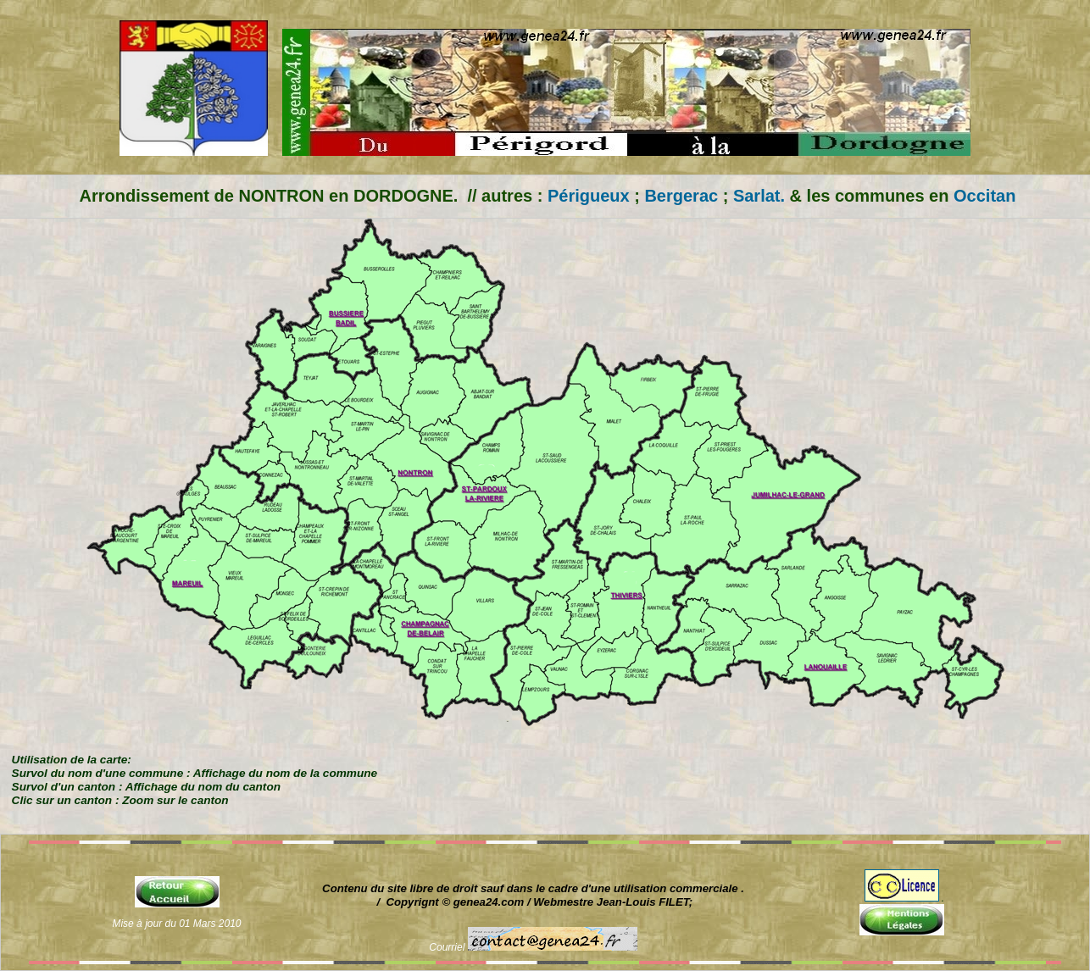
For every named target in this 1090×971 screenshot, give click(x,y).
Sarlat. (759, 195)
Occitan (981, 195)
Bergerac (681, 195)
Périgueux (589, 195)
